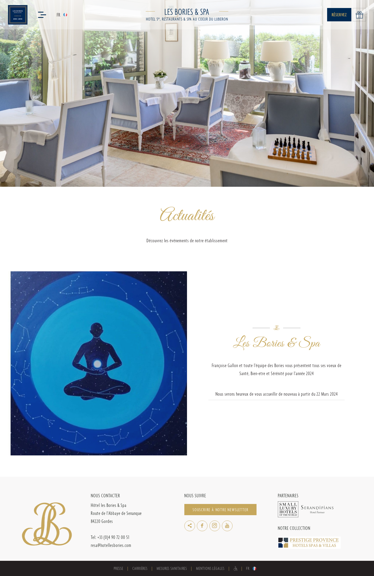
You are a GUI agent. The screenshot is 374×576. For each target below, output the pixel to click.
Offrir (359, 14)
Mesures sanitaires (172, 568)
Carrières (140, 568)
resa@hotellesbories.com (111, 545)
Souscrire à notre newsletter (220, 509)
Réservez (339, 14)
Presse (118, 568)
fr (58, 15)
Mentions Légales (210, 568)
